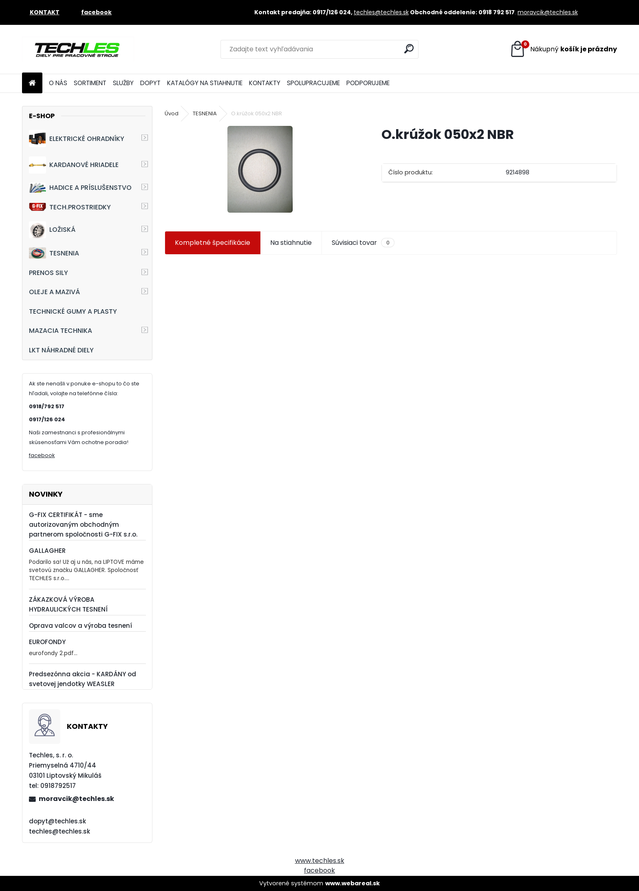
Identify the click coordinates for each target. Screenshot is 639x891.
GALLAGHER (47, 550)
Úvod (171, 113)
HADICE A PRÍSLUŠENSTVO (80, 188)
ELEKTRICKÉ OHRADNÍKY (76, 138)
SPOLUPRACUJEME (313, 83)
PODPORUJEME (368, 83)
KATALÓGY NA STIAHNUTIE (204, 83)
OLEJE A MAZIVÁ (54, 292)
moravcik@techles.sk (548, 12)
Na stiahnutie (291, 242)
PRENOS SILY (48, 272)
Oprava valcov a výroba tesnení (80, 625)
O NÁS (58, 83)
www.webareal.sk (352, 883)
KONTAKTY (264, 83)
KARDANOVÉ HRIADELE (74, 165)
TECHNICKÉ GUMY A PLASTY (73, 311)
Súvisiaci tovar (363, 243)
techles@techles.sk (381, 12)
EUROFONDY (47, 642)
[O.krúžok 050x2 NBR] (260, 169)
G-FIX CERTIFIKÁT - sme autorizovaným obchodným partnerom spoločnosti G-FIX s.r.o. (83, 524)
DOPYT (150, 83)
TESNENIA (54, 252)
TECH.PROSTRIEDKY (70, 207)
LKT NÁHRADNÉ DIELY (61, 350)
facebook (42, 455)
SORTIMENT (90, 83)
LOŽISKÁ (52, 229)
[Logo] (78, 49)
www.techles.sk (319, 860)
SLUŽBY (123, 83)
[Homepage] (32, 83)
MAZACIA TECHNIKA (60, 330)
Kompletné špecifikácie (212, 242)
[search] (409, 48)
